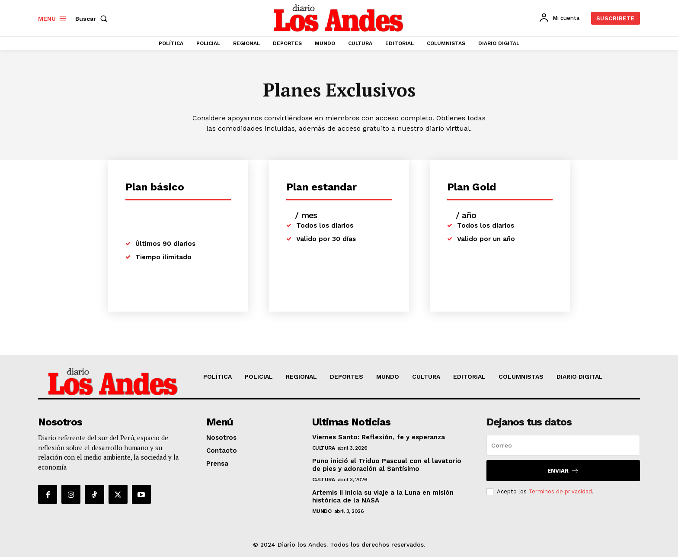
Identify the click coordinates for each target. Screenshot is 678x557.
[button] (93, 19)
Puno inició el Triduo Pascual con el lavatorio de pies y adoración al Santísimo (386, 465)
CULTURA (323, 448)
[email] (563, 445)
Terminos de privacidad (560, 491)
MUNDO (322, 511)
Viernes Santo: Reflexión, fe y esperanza (378, 437)
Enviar (563, 471)
